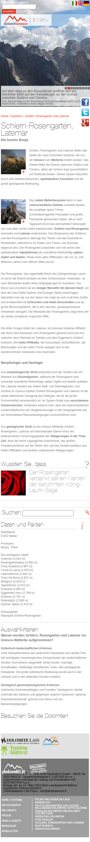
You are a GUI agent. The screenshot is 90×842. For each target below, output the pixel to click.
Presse (6, 815)
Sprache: (63, 3)
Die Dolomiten (11, 805)
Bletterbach (44, 825)
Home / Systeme (12, 116)
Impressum (9, 826)
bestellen (9, 11)
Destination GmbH (58, 774)
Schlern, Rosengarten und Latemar (47, 116)
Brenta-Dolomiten (47, 829)
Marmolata (42, 802)
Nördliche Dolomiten (49, 816)
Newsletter (10, 831)
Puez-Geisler (44, 819)
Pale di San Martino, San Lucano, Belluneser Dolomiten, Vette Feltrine (61, 806)
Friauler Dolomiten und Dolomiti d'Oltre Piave (57, 812)
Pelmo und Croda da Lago (52, 799)
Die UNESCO (9, 810)
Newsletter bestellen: (15, 2)
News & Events (11, 820)
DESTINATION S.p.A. (17, 782)
